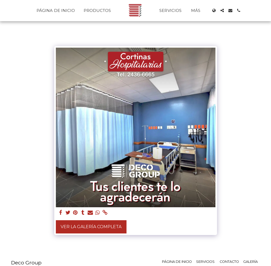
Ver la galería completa (91, 226)
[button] (222, 10)
